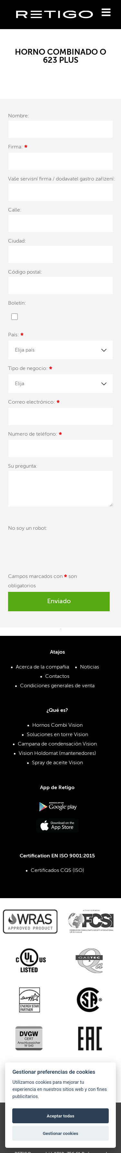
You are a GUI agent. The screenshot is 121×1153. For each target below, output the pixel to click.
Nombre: (18, 116)
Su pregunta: (22, 466)
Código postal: (25, 272)
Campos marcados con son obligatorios (42, 581)
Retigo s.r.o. (59, 24)
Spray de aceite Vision (57, 763)
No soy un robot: (27, 528)
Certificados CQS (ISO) (57, 870)
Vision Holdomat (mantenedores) (57, 753)
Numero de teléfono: (35, 435)
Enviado (59, 601)
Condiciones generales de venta (57, 686)
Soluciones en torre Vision (57, 734)
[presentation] (57, 548)
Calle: (15, 210)
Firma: (17, 148)
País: (16, 335)
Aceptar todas (60, 1115)
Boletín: (17, 303)
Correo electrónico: (34, 403)
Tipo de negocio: (30, 369)
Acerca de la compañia (42, 667)
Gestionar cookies (60, 1133)
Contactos (57, 676)
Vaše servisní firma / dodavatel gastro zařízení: (61, 179)
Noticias (89, 667)
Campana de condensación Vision (57, 744)
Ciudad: (17, 241)
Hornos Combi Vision (57, 725)
